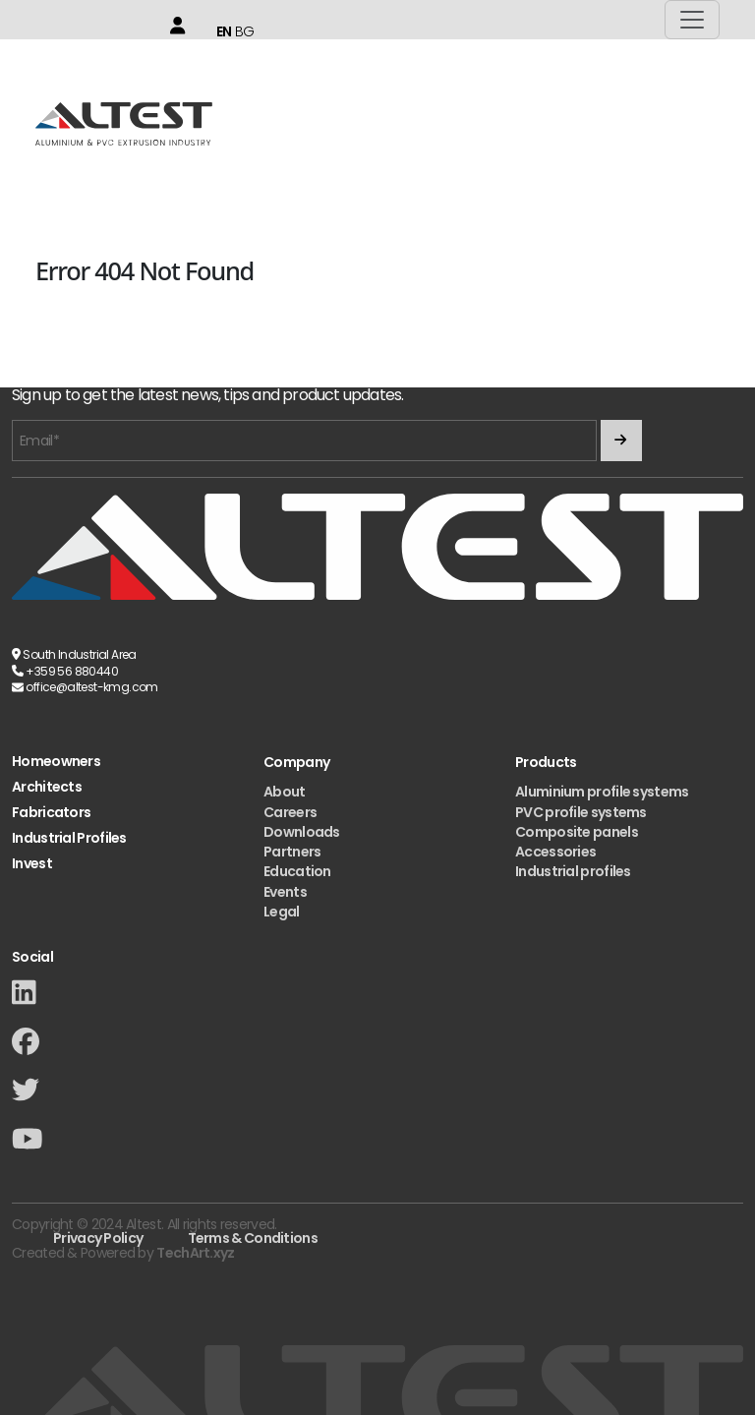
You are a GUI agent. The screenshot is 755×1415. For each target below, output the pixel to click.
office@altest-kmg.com (91, 686)
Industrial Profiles (69, 838)
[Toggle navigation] (692, 19)
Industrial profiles (573, 871)
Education (297, 871)
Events (285, 892)
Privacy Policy (98, 1238)
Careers (290, 812)
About (284, 791)
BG (245, 31)
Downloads (301, 832)
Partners (291, 851)
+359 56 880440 (72, 671)
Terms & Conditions (253, 1238)
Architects (47, 787)
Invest (32, 863)
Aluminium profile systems (602, 791)
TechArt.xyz (195, 1253)
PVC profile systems (581, 812)
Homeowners (56, 761)
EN (224, 31)
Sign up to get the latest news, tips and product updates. (207, 395)
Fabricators (51, 812)
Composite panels (576, 832)
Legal (281, 911)
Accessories (555, 851)
